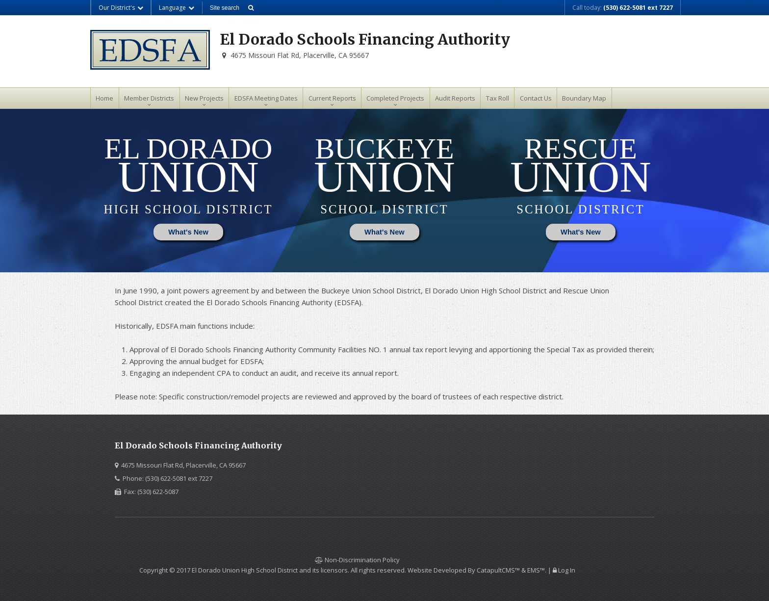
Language (177, 7)
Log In (566, 570)
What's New (188, 232)
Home (104, 98)
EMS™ (536, 570)
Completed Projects (395, 98)
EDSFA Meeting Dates (266, 98)
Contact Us (536, 98)
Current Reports (332, 98)
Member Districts (149, 98)
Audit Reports (455, 98)
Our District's (121, 7)
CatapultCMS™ (498, 570)
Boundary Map (584, 98)
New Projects (204, 98)
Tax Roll (497, 98)
